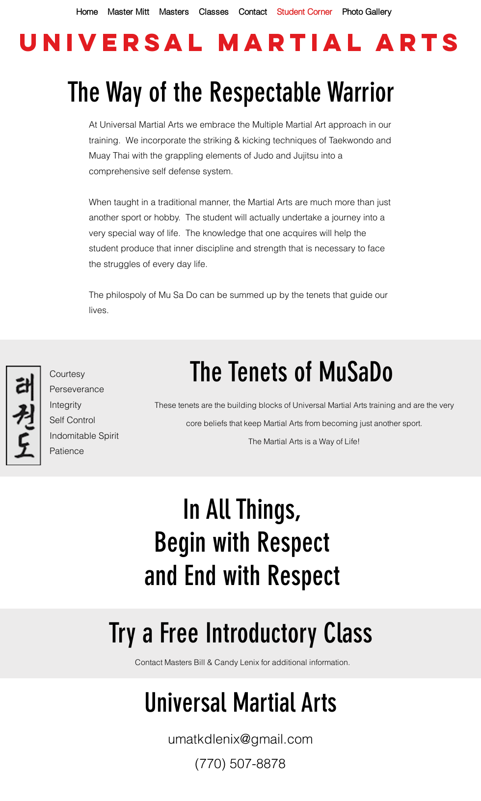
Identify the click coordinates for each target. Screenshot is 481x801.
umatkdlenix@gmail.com (240, 739)
